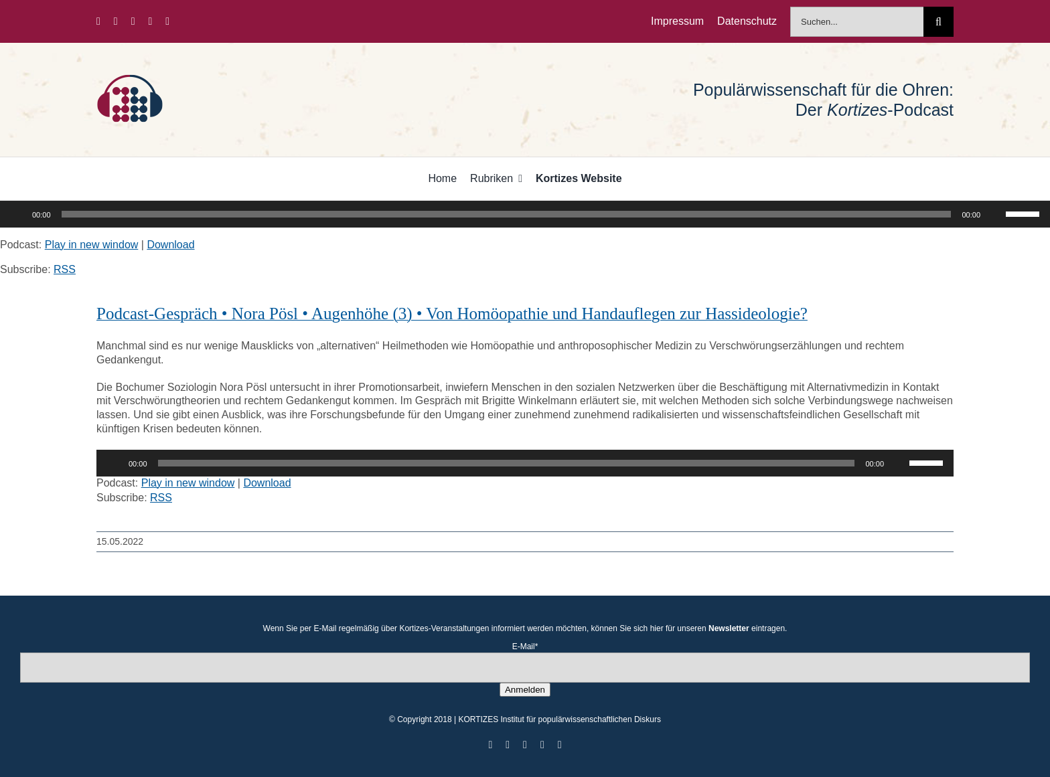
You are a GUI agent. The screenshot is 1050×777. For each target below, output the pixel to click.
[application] (525, 214)
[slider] (507, 214)
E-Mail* (525, 646)
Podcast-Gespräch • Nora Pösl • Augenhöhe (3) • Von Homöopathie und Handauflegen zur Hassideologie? (452, 314)
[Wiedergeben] (17, 214)
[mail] (167, 21)
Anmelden (525, 690)
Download (170, 244)
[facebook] (98, 21)
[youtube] (150, 21)
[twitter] (116, 21)
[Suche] (938, 22)
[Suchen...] (856, 22)
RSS (65, 269)
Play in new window (92, 244)
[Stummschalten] (995, 214)
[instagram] (133, 21)
